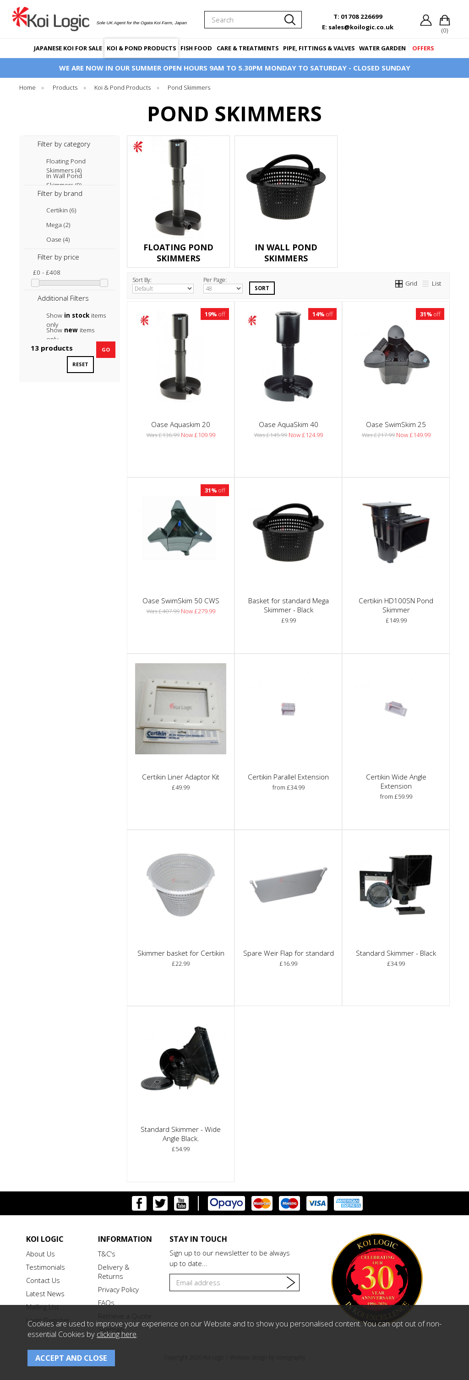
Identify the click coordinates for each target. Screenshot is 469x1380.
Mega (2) (58, 225)
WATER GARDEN (382, 48)
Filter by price (58, 256)
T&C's (106, 1253)
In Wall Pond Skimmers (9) (64, 176)
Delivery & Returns (114, 1271)
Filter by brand (60, 193)
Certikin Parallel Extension (288, 776)
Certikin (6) (61, 210)
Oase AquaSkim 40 (288, 424)
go (106, 349)
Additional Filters (63, 298)
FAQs (106, 1302)
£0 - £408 (46, 272)
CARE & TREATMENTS (247, 48)
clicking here (116, 1334)
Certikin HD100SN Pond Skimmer (396, 605)
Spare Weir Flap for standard (288, 953)
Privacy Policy (118, 1289)
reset (80, 364)
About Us (40, 1253)
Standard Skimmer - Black (396, 953)
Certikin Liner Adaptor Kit (180, 776)
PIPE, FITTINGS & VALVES (318, 48)
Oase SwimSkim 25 (396, 424)
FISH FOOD (196, 48)
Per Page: (223, 284)
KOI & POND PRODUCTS (141, 48)
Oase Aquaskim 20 (180, 424)
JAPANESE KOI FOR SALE (68, 48)
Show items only (76, 315)
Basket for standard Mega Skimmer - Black (288, 605)
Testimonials (45, 1267)
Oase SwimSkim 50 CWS (180, 600)
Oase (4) (58, 239)
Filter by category (64, 143)
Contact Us (43, 1280)
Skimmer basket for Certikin (180, 953)
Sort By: (163, 284)
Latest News (45, 1293)
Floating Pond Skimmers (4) (66, 161)
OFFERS (423, 48)
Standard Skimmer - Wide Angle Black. (181, 1134)
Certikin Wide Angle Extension (396, 781)
